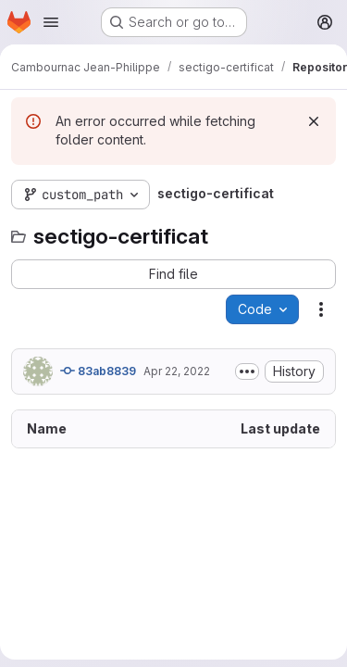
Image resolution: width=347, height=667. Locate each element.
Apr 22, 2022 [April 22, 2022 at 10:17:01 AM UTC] (176, 371)
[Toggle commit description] (247, 371)
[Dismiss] (314, 121)
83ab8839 (98, 370)
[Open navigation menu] (51, 22)
